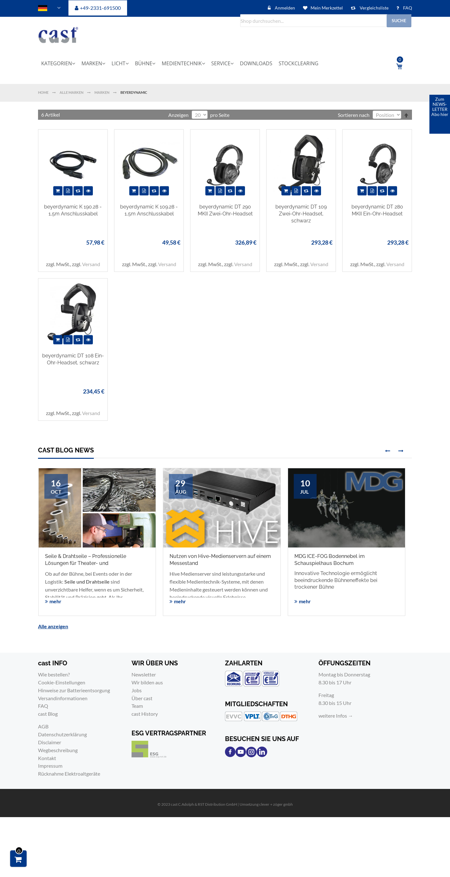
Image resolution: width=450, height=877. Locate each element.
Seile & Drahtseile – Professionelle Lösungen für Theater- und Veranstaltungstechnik (85, 563)
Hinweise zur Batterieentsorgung (74, 690)
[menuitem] (60, 63)
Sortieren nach (354, 115)
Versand (91, 264)
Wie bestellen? (54, 674)
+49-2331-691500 (100, 8)
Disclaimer (49, 742)
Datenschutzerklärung (62, 734)
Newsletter (144, 674)
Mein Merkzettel (327, 7)
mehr (55, 601)
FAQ (407, 7)
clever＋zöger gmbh (276, 804)
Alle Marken (72, 92)
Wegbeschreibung (58, 750)
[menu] (207, 63)
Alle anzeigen (53, 626)
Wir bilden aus (147, 682)
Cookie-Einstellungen (61, 682)
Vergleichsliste (374, 7)
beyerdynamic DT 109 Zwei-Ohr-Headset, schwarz (301, 213)
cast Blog (48, 714)
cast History (145, 714)
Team (137, 706)
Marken (102, 92)
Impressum (50, 766)
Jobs (137, 690)
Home (43, 92)
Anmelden (284, 7)
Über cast (142, 698)
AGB (43, 726)
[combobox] (325, 20)
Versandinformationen (62, 698)
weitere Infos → (335, 716)
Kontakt (47, 758)
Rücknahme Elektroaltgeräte (69, 774)
